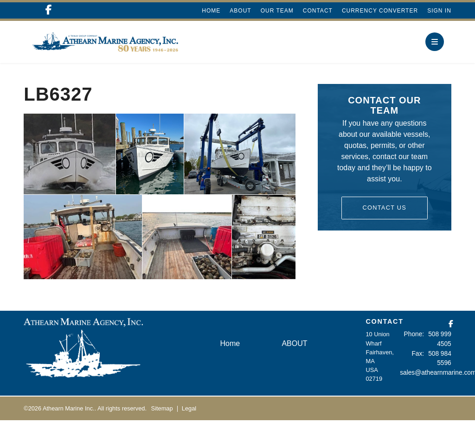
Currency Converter (380, 10)
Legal (189, 416)
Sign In (439, 10)
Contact (318, 10)
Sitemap (162, 416)
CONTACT (384, 330)
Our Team (277, 10)
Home (211, 10)
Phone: (416, 342)
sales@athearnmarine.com (435, 378)
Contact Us (384, 216)
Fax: (420, 360)
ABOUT (240, 10)
